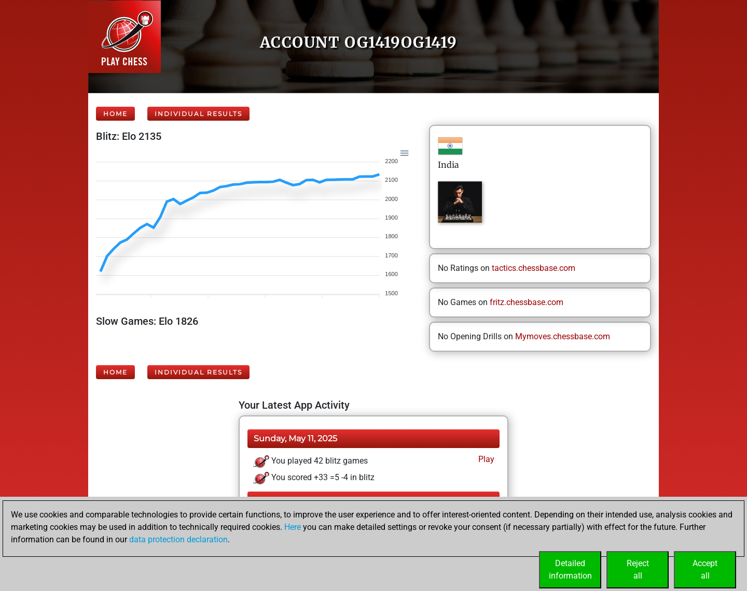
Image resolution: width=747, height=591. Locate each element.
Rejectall (638, 569)
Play (485, 459)
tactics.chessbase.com (533, 268)
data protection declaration (178, 539)
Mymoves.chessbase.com (562, 336)
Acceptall (705, 569)
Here (292, 527)
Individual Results (198, 114)
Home (115, 114)
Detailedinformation (570, 569)
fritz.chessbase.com (526, 302)
